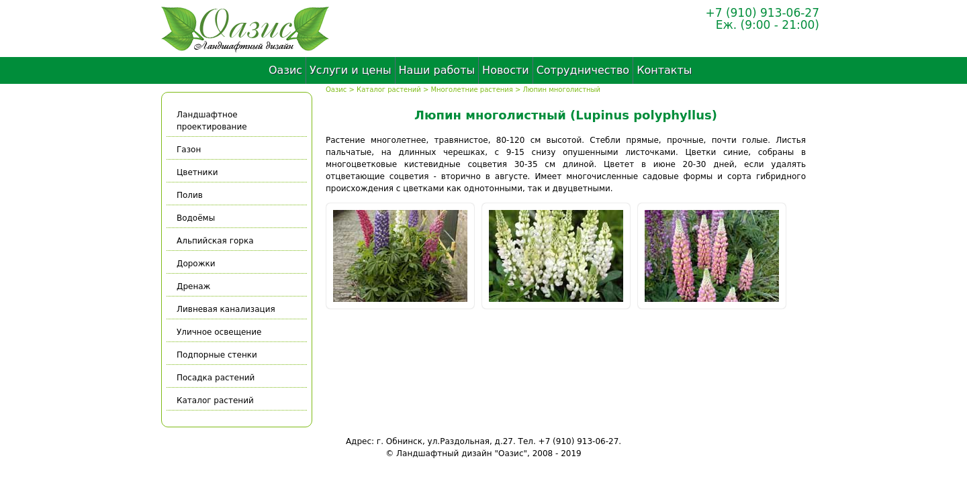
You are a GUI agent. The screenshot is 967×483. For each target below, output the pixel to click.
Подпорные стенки (217, 355)
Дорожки (196, 263)
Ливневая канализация (226, 309)
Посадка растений (216, 377)
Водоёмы (196, 218)
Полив (190, 195)
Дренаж (193, 286)
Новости (505, 70)
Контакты (664, 70)
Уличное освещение (219, 332)
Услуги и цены (350, 70)
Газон (189, 149)
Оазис (285, 70)
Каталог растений (389, 89)
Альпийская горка (215, 241)
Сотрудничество (583, 70)
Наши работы (437, 70)
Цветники (197, 172)
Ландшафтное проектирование (212, 120)
